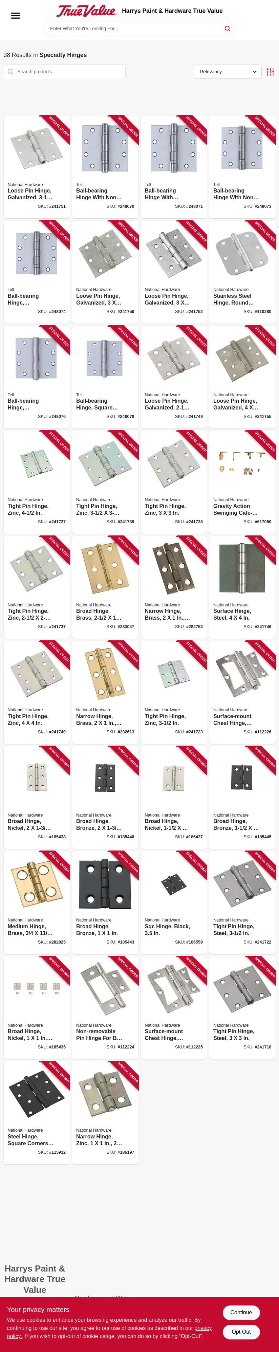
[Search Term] (139, 28)
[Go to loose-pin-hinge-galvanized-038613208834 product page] (105, 272)
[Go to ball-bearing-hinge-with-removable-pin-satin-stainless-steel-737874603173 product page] (174, 167)
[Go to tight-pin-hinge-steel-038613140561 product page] (242, 902)
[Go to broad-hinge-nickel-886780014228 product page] (174, 797)
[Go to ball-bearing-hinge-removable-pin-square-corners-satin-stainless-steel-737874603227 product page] (37, 377)
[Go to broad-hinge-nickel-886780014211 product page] (37, 1007)
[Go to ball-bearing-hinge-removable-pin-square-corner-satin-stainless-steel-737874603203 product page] (37, 272)
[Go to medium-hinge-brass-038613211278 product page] (37, 902)
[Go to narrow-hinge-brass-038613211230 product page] (105, 692)
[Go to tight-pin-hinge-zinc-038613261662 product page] (37, 692)
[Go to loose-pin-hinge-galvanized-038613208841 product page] (37, 167)
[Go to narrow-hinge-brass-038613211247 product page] (174, 587)
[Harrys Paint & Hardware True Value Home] (86, 11)
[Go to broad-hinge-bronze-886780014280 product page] (242, 797)
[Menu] (15, 15)
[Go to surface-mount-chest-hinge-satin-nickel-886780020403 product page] (242, 692)
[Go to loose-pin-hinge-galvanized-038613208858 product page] (174, 272)
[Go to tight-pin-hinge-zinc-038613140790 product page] (37, 482)
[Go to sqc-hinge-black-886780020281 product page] (174, 902)
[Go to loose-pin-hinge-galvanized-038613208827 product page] (174, 377)
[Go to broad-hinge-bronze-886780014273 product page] (105, 902)
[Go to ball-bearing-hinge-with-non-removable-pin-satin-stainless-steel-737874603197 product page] (242, 167)
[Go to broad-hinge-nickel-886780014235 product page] (37, 797)
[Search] (228, 28)
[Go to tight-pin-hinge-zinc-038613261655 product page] (105, 482)
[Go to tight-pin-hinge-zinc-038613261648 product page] (174, 482)
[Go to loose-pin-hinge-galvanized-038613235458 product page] (242, 377)
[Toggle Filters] (270, 72)
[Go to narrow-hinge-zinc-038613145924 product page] (105, 1112)
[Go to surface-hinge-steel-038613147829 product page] (242, 587)
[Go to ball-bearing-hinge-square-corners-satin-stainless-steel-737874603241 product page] (105, 377)
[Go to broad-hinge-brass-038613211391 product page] (105, 587)
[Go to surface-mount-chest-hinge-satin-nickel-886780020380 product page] (174, 1007)
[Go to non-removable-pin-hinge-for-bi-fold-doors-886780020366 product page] (105, 1007)
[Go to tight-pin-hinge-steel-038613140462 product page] (242, 1007)
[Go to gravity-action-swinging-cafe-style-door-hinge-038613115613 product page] (242, 482)
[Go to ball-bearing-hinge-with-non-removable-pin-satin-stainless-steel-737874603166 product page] (105, 167)
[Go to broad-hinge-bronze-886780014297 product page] (105, 797)
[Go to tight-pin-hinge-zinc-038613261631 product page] (37, 587)
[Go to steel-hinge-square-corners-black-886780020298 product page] (37, 1112)
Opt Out (241, 1332)
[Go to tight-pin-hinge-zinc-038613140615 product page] (174, 692)
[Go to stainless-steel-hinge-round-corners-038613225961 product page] (242, 272)
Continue (241, 1312)
